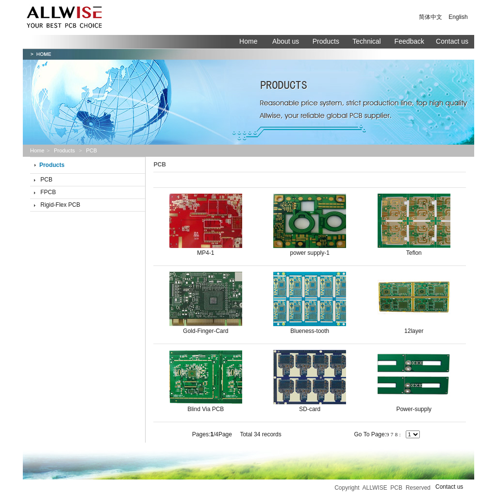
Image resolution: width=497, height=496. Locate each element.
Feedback (409, 41)
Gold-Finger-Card (205, 331)
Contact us (452, 41)
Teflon (414, 252)
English (457, 17)
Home (248, 41)
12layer (413, 331)
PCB (46, 179)
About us (285, 41)
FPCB (48, 192)
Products (326, 41)
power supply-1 (310, 252)
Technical (367, 41)
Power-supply (413, 409)
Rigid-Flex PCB (60, 204)
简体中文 (430, 17)
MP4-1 (205, 252)
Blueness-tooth (309, 331)
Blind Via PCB (205, 409)
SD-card (309, 409)
